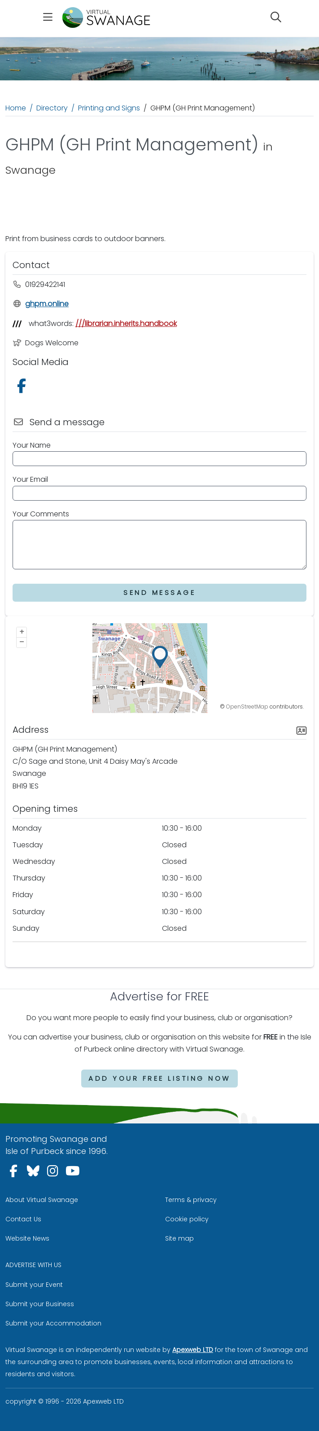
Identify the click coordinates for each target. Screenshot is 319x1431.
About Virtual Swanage (41, 1199)
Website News (27, 1238)
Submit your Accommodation (53, 1323)
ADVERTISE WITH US (33, 1264)
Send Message (159, 592)
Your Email (30, 479)
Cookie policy (187, 1219)
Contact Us (23, 1219)
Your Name (32, 445)
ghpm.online (41, 304)
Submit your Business (39, 1303)
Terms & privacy (191, 1199)
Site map (179, 1238)
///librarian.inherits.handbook (126, 323)
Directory (52, 108)
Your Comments (41, 514)
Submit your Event (34, 1284)
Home (15, 108)
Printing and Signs (109, 108)
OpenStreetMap (247, 706)
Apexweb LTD (192, 1349)
